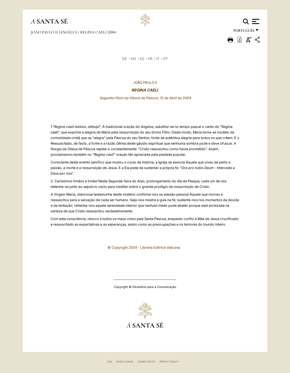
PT (165, 59)
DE (124, 59)
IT (157, 59)
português (243, 31)
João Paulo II (45, 32)
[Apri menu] (255, 21)
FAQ (109, 361)
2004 (112, 32)
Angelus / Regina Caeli (83, 32)
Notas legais (124, 361)
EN (133, 59)
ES (142, 59)
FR (150, 59)
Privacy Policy (169, 361)
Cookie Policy (146, 361)
